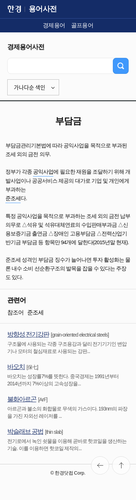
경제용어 (54, 25)
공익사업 (43, 171)
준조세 (13, 198)
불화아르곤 (21, 399)
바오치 (16, 366)
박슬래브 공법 (25, 431)
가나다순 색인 (29, 87)
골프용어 (82, 25)
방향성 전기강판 (28, 334)
